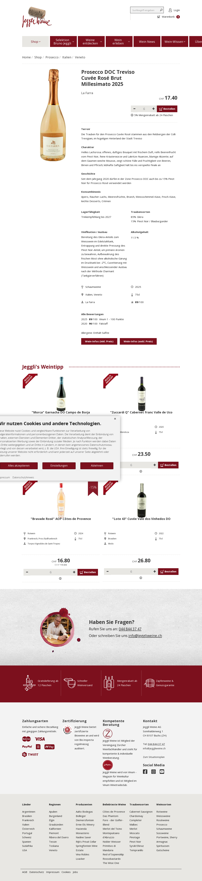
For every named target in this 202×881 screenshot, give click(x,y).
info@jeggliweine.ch (145, 635)
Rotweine (161, 811)
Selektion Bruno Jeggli (64, 41)
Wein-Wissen (175, 42)
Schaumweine (93, 286)
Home (26, 57)
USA (24, 850)
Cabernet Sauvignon (141, 811)
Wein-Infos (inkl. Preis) (99, 341)
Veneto (80, 57)
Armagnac (162, 841)
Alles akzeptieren (31, 485)
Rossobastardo (112, 858)
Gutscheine (162, 850)
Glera (140, 217)
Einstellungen (71, 485)
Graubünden (56, 824)
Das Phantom (110, 816)
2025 (138, 286)
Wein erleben (121, 41)
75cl (137, 294)
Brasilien (27, 816)
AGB (24, 872)
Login (177, 10)
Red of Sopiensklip (113, 854)
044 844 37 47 (130, 629)
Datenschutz (36, 872)
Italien (66, 57)
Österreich (28, 828)
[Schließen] (127, 437)
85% (133, 217)
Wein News (147, 42)
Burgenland (55, 816)
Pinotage (135, 837)
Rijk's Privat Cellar (86, 841)
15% (133, 221)
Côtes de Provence (114, 811)
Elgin (51, 820)
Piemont (54, 833)
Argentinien (28, 811)
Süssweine (162, 833)
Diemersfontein (85, 820)
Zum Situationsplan (154, 757)
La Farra (87, 93)
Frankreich (28, 820)
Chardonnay (136, 816)
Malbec (134, 824)
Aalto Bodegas (84, 811)
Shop (35, 42)
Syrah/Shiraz (137, 845)
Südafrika (27, 845)
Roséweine (162, 820)
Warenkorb (168, 16)
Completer (136, 820)
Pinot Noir (135, 841)
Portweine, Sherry (166, 837)
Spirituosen (162, 845)
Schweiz (26, 837)
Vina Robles (82, 854)
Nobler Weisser (112, 841)
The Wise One (111, 863)
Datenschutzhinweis (36, 496)
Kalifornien (55, 828)
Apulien (53, 811)
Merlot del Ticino (112, 828)
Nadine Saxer (83, 837)
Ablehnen (110, 485)
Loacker (80, 858)
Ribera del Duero (59, 837)
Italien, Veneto (93, 294)
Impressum (52, 872)
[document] (70, 460)
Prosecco (52, 57)
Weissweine (163, 816)
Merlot (133, 828)
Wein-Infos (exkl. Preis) (138, 341)
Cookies (66, 872)
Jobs (75, 872)
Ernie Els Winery (85, 824)
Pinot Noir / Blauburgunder (152, 221)
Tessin (53, 841)
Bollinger (81, 816)
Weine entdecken (92, 41)
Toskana (54, 845)
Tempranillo (136, 850)
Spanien (26, 841)
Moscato (135, 833)
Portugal (27, 833)
